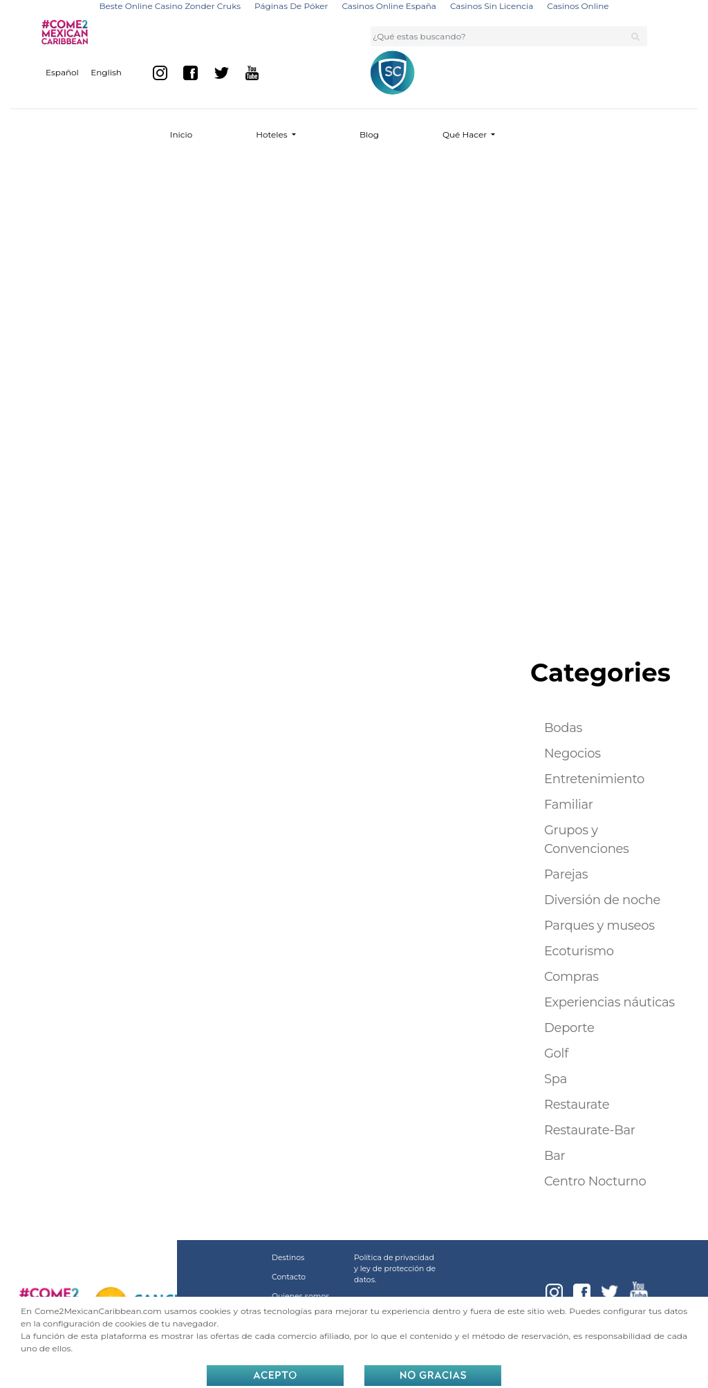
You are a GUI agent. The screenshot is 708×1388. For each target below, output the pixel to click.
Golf (556, 1053)
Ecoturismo (579, 951)
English (106, 72)
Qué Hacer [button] (465, 134)
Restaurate (576, 1104)
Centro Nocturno (595, 1181)
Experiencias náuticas (609, 1002)
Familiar (568, 804)
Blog (369, 134)
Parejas (566, 874)
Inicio (181, 134)
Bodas (563, 727)
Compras (571, 976)
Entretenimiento (594, 779)
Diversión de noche (602, 900)
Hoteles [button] (273, 134)
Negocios (572, 753)
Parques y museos (599, 925)
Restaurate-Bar (589, 1130)
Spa (555, 1079)
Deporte (569, 1027)
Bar (555, 1155)
